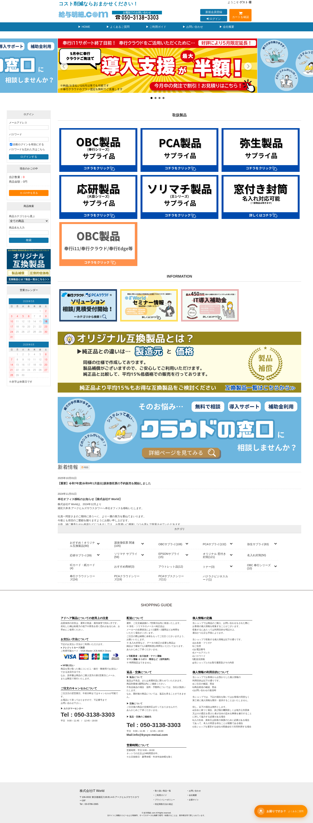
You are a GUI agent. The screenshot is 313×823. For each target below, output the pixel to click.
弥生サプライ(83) (258, 544)
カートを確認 (240, 16)
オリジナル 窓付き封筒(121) (214, 555)
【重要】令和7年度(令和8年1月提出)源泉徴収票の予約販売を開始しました (104, 483)
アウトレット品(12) (170, 566)
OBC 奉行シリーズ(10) (259, 567)
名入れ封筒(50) (256, 555)
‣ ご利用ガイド (160, 795)
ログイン (214, 18)
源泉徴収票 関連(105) (124, 544)
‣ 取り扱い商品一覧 (162, 791)
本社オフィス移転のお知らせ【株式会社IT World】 (90, 499)
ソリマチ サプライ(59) (125, 555)
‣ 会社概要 (192, 795)
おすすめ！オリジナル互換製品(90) (82, 544)
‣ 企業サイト (193, 800)
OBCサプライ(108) (170, 544)
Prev (64, 66)
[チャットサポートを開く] (280, 811)
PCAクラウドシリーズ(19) (127, 578)
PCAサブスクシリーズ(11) (171, 578)
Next (247, 66)
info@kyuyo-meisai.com (150, 734)
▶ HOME (84, 26)
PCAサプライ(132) (214, 544)
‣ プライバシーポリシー (164, 800)
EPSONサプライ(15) (168, 555)
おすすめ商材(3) (124, 566)
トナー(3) (209, 566)
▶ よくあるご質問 (118, 26)
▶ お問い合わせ (193, 26)
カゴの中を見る (29, 193)
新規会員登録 (213, 12)
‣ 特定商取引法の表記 (163, 804)
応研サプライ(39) (81, 555)
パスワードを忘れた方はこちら (27, 149)
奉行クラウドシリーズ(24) (82, 578)
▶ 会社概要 (226, 26)
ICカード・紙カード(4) (82, 566)
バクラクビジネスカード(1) (215, 578)
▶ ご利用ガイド (156, 26)
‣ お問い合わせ (194, 791)
